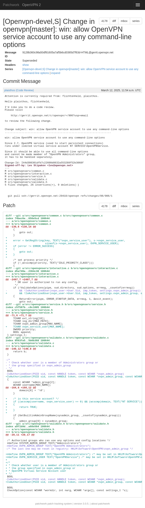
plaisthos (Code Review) (19, 90)
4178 (104, 21)
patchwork (41, 503)
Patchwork (11, 5)
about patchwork (100, 503)
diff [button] (114, 21)
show (25, 64)
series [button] (136, 21)
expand (55, 73)
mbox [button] (124, 21)
